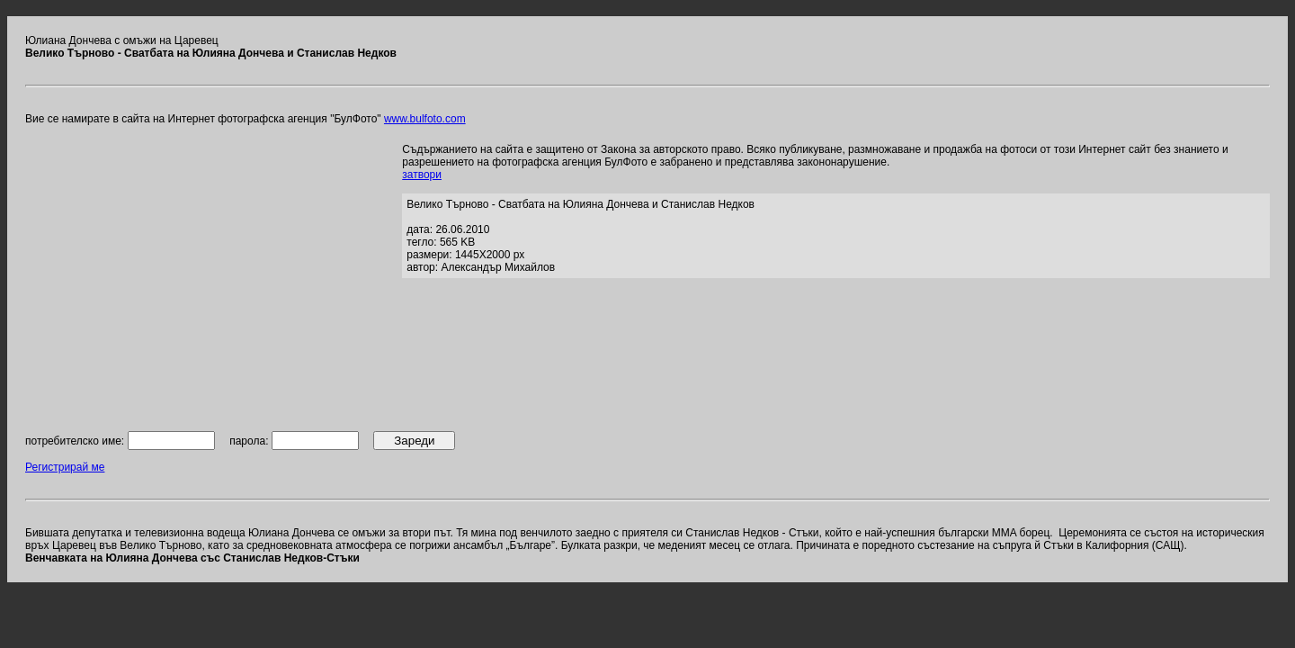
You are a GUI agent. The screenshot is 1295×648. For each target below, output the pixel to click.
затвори (422, 174)
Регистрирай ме (64, 467)
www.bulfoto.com (425, 118)
